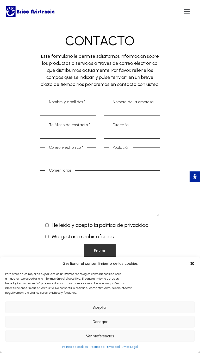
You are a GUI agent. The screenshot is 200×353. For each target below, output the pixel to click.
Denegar (100, 321)
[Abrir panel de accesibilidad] (195, 176)
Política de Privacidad (105, 347)
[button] (192, 263)
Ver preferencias (100, 336)
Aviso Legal (130, 347)
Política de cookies (75, 347)
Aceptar (100, 307)
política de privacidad (123, 225)
